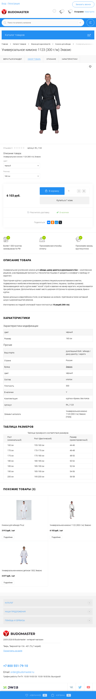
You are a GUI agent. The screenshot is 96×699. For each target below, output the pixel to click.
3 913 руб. (24, 532)
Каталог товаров (48, 34)
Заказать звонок (83, 4)
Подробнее (8, 537)
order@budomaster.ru (22, 672)
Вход (4, 3)
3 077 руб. (24, 577)
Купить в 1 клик (65, 200)
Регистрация (14, 3)
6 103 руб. (72, 532)
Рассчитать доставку (38, 212)
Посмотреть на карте (12, 651)
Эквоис (69, 367)
